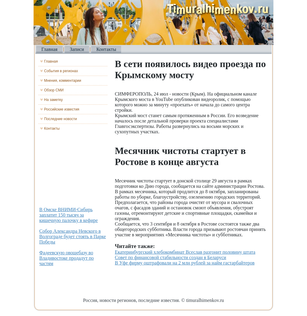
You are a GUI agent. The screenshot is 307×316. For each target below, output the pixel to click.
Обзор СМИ (54, 90)
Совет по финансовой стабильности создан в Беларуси (170, 257)
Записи (77, 49)
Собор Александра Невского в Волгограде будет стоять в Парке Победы (72, 236)
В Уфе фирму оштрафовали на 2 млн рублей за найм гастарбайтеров (185, 262)
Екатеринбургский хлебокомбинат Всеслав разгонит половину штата (185, 252)
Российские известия (61, 109)
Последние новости (60, 119)
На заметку (53, 100)
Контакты (106, 49)
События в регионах (61, 71)
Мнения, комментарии (62, 80)
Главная (49, 49)
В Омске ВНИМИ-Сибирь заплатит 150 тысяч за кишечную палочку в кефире (68, 215)
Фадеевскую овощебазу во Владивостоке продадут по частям (66, 258)
